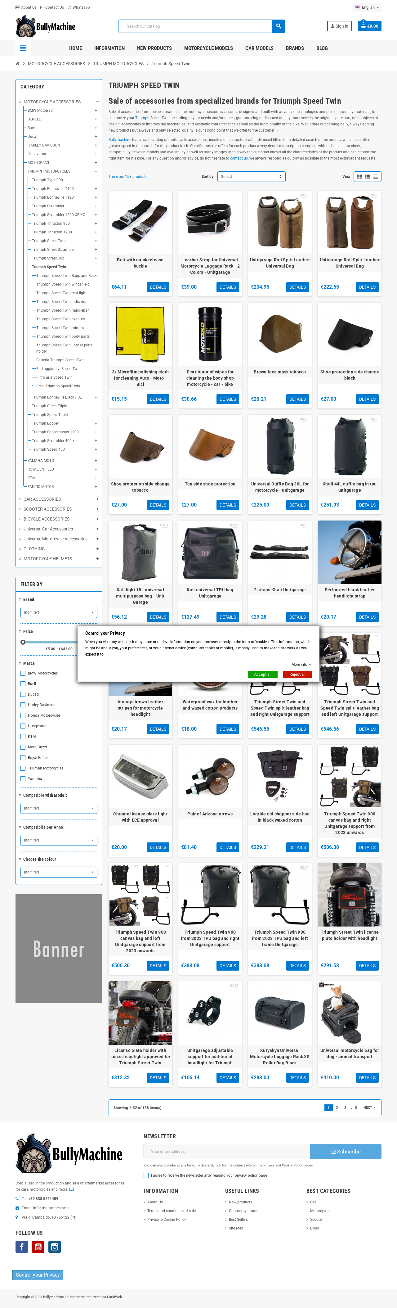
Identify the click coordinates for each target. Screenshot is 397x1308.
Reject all (297, 674)
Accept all (262, 674)
